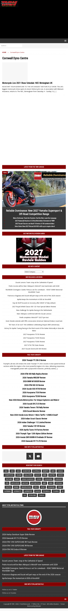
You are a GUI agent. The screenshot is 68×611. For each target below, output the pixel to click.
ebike (44, 475)
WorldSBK (32, 495)
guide (17, 479)
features (9, 479)
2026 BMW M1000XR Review (34, 381)
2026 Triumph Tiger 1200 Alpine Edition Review (34, 433)
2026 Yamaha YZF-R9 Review (34, 426)
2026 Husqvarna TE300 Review (34, 396)
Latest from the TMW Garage (34, 167)
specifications (26, 487)
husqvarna (48, 479)
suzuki (37, 491)
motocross (15, 483)
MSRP (44, 483)
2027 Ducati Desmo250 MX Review (34, 349)
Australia (36, 471)
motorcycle (35, 483)
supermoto (17, 491)
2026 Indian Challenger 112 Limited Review (34, 422)
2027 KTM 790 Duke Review (34, 345)
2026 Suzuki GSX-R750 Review (34, 389)
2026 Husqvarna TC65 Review (34, 392)
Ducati (37, 475)
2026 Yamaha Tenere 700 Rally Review (34, 407)
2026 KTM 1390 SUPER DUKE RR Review (17, 545)
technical (46, 491)
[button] (65, 40)
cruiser (18, 475)
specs (36, 487)
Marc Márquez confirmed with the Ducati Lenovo (34, 314)
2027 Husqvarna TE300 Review (34, 342)
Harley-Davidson (28, 479)
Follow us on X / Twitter (9, 590)
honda (39, 479)
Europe (60, 475)
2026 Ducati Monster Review (34, 411)
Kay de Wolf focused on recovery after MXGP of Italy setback (34, 303)
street (60, 487)
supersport (28, 491)
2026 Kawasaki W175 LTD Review (34, 441)
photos (8, 487)
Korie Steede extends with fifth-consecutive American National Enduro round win (34, 321)
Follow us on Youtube (9, 593)
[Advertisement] (34, 23)
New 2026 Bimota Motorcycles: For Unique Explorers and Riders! (34, 400)
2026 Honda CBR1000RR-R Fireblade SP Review (34, 437)
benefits (45, 471)
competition (9, 475)
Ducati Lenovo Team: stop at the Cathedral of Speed (34, 282)
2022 (6, 471)
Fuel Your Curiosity (34, 355)
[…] (55, 91)
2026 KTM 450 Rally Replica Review (34, 374)
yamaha (41, 495)
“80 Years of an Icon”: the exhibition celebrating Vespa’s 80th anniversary (34, 325)
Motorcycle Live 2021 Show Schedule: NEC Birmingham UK (27, 83)
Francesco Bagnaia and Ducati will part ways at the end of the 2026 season (34, 296)
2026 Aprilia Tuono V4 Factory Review (34, 430)
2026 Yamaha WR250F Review (34, 378)
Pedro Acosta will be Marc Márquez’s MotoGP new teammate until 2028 (34, 286)
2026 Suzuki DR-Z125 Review (34, 404)
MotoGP (25, 483)
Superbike (7, 491)
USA (24, 495)
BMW (53, 471)
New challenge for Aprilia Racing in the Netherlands (34, 310)
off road (59, 483)
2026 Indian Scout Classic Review (34, 418)
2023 (12, 471)
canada (60, 471)
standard (51, 487)
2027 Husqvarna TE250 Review (34, 338)
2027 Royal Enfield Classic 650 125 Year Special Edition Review (34, 307)
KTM (7, 483)
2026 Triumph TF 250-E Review (34, 360)
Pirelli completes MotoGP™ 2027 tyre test (34, 317)
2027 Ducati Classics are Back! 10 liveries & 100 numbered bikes (34, 224)
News (51, 483)
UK (62, 491)
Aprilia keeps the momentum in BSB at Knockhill (34, 299)
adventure (26, 471)
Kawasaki (58, 479)
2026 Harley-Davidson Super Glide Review (18, 534)
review (16, 487)
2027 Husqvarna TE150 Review (34, 334)
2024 (18, 471)
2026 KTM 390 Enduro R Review (14, 549)
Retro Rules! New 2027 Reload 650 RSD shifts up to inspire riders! (35, 226)
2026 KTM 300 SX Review (34, 385)
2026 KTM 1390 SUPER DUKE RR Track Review (19, 542)
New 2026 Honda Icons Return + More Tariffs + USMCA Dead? (34, 415)
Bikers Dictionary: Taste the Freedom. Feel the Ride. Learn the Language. (35, 218)
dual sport (28, 475)
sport (43, 487)
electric (52, 475)
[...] (57, 369)
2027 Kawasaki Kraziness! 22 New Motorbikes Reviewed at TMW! (35, 221)
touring (56, 491)
